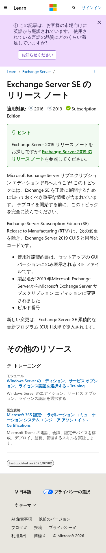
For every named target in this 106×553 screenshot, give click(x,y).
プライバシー (61, 527)
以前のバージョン (54, 519)
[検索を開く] (73, 8)
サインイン (91, 7)
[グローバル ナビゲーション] (5, 8)
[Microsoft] (53, 7)
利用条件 (19, 535)
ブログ (17, 527)
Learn (11, 71)
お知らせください (37, 54)
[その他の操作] (94, 71)
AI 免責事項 (21, 519)
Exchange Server (36, 71)
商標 (38, 535)
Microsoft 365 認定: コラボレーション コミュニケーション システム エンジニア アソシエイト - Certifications (51, 420)
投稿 (38, 527)
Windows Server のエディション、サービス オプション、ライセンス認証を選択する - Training (52, 383)
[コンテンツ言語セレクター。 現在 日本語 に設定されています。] (22, 491)
